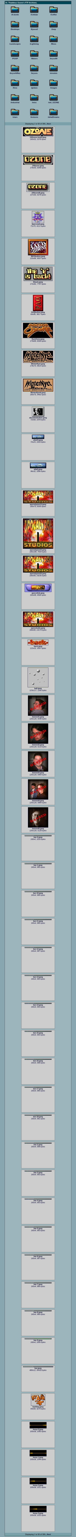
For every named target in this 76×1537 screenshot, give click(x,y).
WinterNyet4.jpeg (38, 392)
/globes (34, 88)
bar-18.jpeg (38, 1116)
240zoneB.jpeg (38, 192)
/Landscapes (15, 44)
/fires (15, 88)
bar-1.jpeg (38, 864)
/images (53, 88)
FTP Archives (31, 3)
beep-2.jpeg (38, 1484)
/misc (34, 102)
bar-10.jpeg (38, 892)
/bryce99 (53, 59)
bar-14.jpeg (38, 1004)
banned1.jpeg (38, 716)
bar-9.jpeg (38, 1339)
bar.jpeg (38, 1367)
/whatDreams (53, 117)
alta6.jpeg (38, 468)
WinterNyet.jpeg (38, 363)
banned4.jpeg (38, 800)
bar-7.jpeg (38, 1283)
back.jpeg (38, 645)
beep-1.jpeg (38, 1456)
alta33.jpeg (38, 439)
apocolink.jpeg (38, 592)
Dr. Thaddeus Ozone (14, 3)
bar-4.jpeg (38, 1199)
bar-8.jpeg (38, 1311)
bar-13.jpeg (38, 976)
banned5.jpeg (38, 828)
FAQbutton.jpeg (38, 311)
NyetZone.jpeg (38, 338)
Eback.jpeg (38, 281)
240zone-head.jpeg (38, 136)
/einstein (53, 73)
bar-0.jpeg (38, 836)
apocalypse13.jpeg (38, 503)
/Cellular (34, 15)
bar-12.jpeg (38, 948)
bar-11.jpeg (38, 920)
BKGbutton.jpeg (38, 255)
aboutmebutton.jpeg (38, 417)
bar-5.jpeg (38, 1227)
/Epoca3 (34, 29)
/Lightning (34, 44)
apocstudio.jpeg (38, 627)
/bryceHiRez (15, 73)
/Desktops (15, 29)
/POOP (15, 59)
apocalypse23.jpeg (38, 549)
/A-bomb (15, 15)
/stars (15, 117)
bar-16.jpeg (38, 1060)
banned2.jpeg (38, 744)
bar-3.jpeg (38, 1172)
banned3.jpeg (38, 772)
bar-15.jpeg (38, 1032)
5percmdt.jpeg (38, 223)
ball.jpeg (38, 687)
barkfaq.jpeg (38, 1406)
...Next (48, 124)
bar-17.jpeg (38, 1088)
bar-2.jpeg (38, 1144)
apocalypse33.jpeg (38, 573)
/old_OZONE (53, 102)
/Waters (34, 59)
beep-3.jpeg (38, 1512)
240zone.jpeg (38, 165)
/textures (34, 117)
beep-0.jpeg (38, 1428)
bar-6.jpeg (38, 1255)
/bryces (34, 73)
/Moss (53, 44)
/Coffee (54, 15)
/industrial (15, 102)
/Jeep (53, 29)
